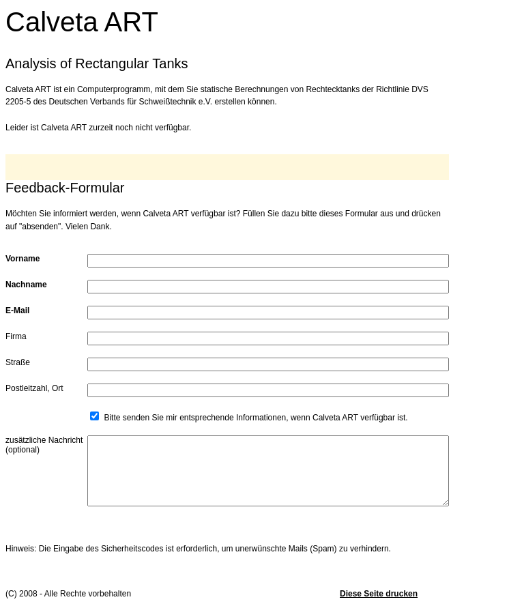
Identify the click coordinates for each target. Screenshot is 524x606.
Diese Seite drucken (379, 593)
